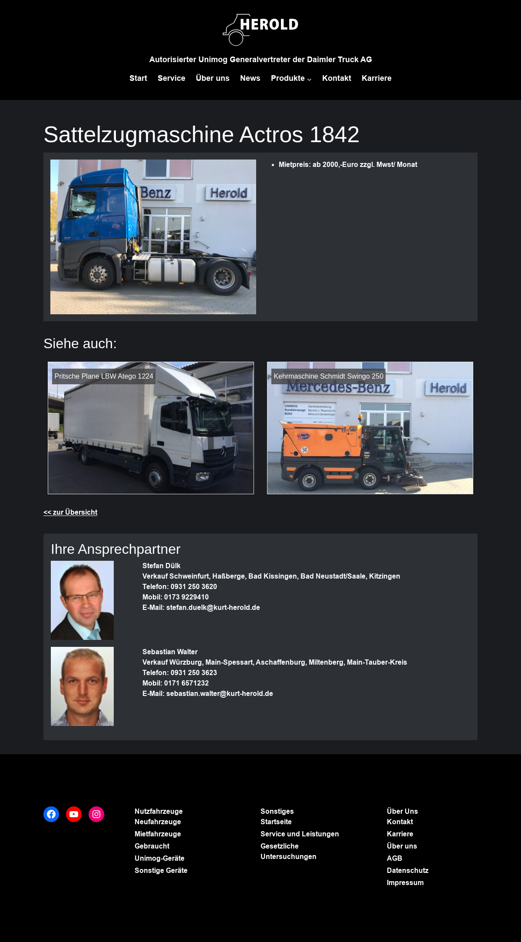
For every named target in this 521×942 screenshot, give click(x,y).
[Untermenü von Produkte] (309, 79)
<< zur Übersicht (70, 512)
